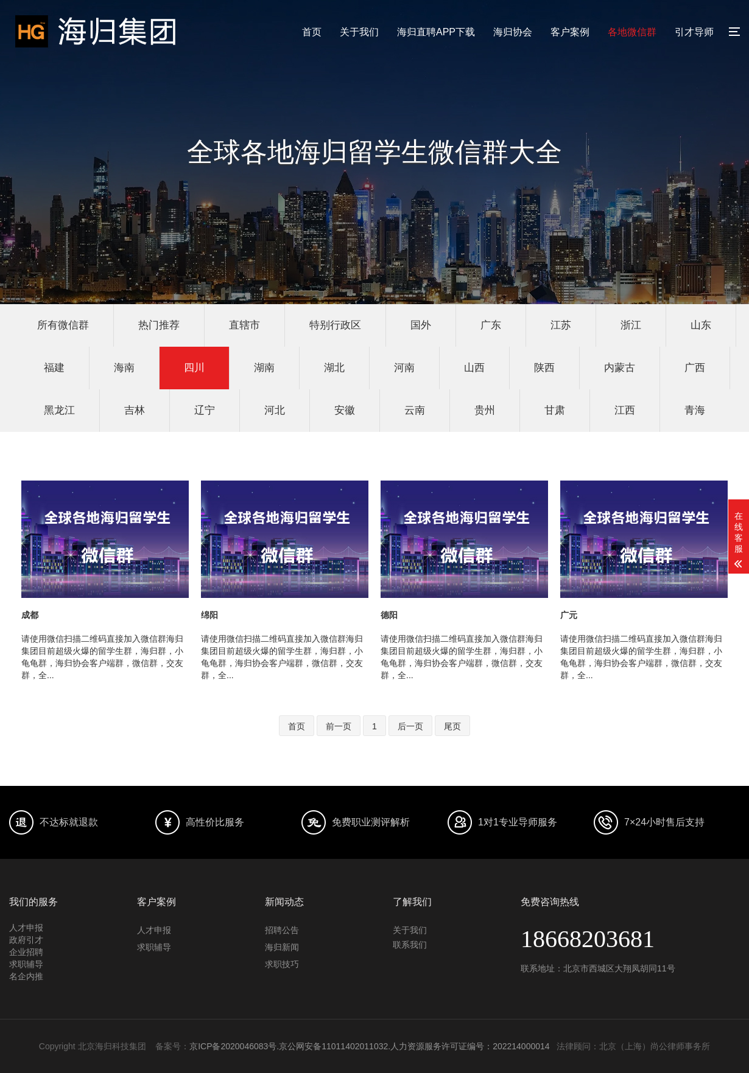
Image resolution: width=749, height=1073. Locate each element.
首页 (312, 32)
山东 (701, 325)
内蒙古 (619, 367)
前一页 (338, 726)
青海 (694, 410)
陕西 (544, 367)
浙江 (631, 325)
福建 (54, 367)
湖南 (264, 367)
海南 (124, 367)
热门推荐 (159, 325)
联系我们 (410, 945)
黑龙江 (59, 410)
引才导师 (694, 32)
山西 (474, 367)
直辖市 (244, 325)
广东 (490, 325)
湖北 (334, 367)
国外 (420, 325)
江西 (624, 410)
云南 (414, 410)
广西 (694, 367)
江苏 (560, 325)
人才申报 (154, 930)
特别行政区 (335, 325)
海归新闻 (282, 947)
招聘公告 (282, 930)
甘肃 (554, 410)
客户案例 (569, 32)
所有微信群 (63, 325)
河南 (404, 367)
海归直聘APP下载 (436, 32)
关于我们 (359, 32)
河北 (274, 410)
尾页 (452, 726)
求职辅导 (154, 947)
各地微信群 (632, 32)
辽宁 (204, 410)
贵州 (484, 410)
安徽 (344, 410)
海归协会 (512, 32)
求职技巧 (282, 964)
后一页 (410, 726)
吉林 (134, 410)
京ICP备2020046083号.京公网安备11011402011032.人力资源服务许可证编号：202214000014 (369, 1046)
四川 (194, 367)
